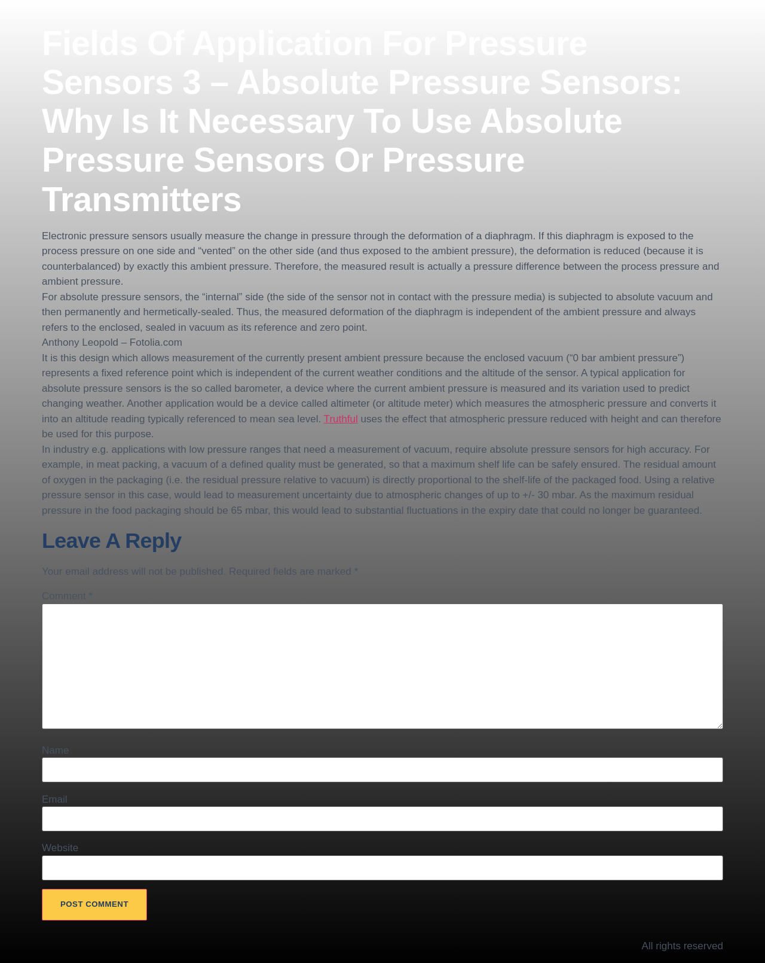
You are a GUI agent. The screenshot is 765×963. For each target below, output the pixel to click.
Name (55, 750)
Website (60, 848)
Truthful (341, 419)
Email (55, 799)
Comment (67, 596)
